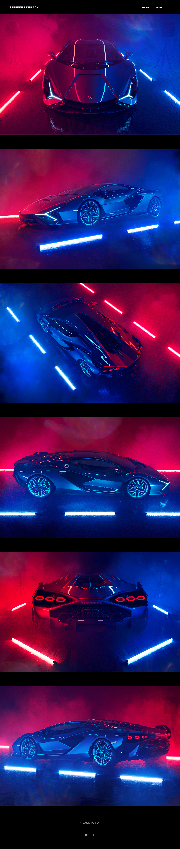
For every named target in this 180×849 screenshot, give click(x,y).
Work (145, 7)
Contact (160, 7)
